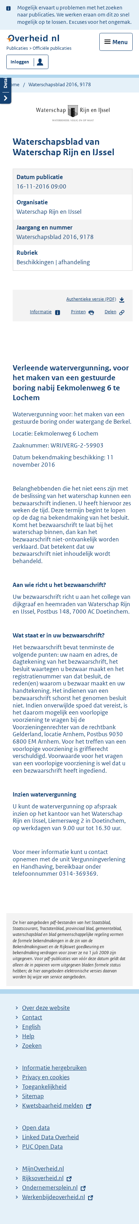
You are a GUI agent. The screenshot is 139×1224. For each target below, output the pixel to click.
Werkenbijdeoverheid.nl (53, 1197)
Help (28, 1036)
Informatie (45, 312)
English (31, 1027)
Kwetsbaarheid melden (52, 1105)
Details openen (5, 86)
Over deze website (46, 1008)
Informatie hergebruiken (54, 1068)
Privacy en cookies (46, 1077)
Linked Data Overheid (50, 1137)
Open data (36, 1127)
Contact (32, 1017)
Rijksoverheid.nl (43, 1178)
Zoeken (32, 1045)
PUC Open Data (42, 1146)
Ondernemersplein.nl (50, 1187)
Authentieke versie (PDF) (95, 300)
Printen (82, 312)
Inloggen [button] (20, 62)
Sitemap (33, 1096)
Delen (115, 312)
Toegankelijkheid (44, 1086)
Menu (120, 42)
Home (12, 84)
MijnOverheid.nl (43, 1168)
